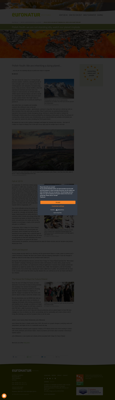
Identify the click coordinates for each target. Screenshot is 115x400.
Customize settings (58, 206)
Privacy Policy (59, 212)
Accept (58, 202)
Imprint (55, 212)
